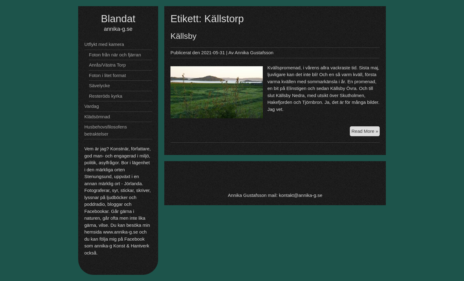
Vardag (91, 106)
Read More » (365, 131)
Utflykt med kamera (104, 44)
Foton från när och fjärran (115, 54)
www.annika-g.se (120, 231)
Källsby (183, 36)
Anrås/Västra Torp (107, 64)
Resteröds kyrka (105, 96)
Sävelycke (99, 85)
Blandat (118, 18)
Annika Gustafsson (254, 52)
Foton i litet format (107, 75)
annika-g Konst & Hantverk (121, 245)
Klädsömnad (97, 116)
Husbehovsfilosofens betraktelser (105, 130)
